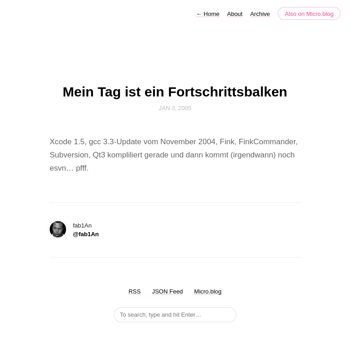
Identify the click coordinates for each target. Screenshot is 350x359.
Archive (260, 13)
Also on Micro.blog (309, 13)
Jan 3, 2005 (175, 108)
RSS (135, 291)
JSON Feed (167, 291)
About (234, 13)
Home (207, 13)
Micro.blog (207, 291)
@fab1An (86, 234)
